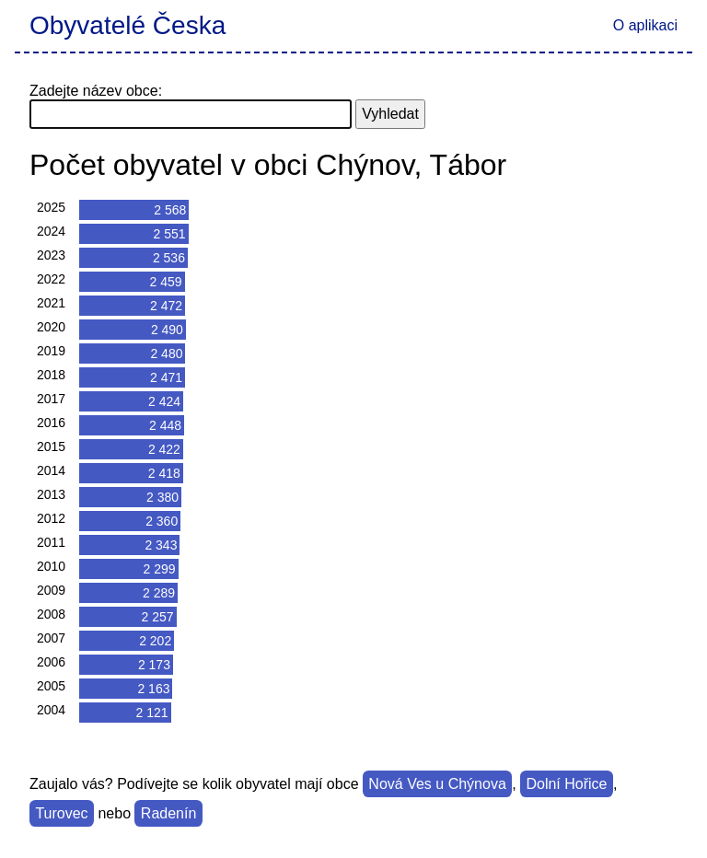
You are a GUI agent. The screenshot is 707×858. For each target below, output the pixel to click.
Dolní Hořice (566, 784)
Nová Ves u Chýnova (436, 784)
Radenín (169, 813)
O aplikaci (645, 25)
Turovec (61, 813)
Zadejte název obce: (95, 91)
